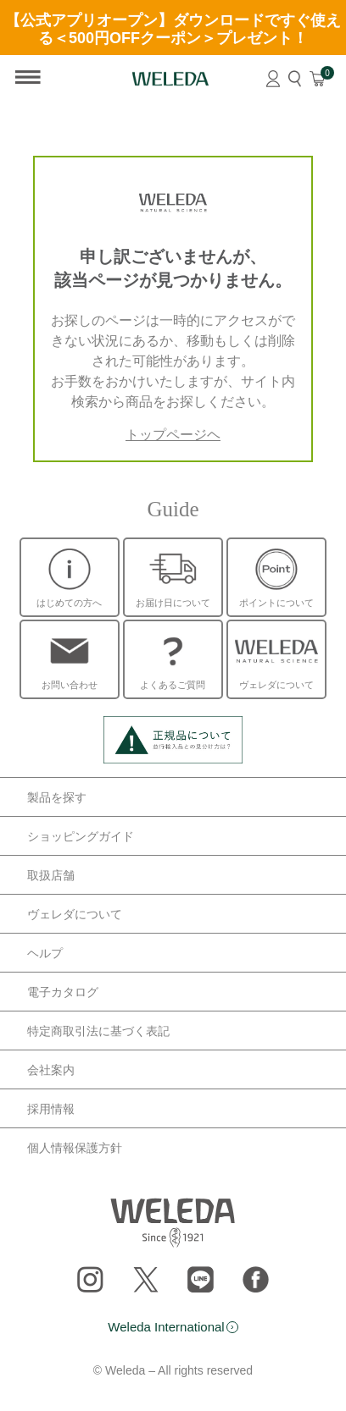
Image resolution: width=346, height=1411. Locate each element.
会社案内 (51, 1070)
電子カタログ (62, 992)
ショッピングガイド (80, 836)
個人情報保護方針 (74, 1148)
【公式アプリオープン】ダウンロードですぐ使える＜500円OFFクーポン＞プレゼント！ (173, 29)
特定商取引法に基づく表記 (98, 1031)
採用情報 (51, 1109)
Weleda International (166, 1327)
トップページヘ (173, 434)
